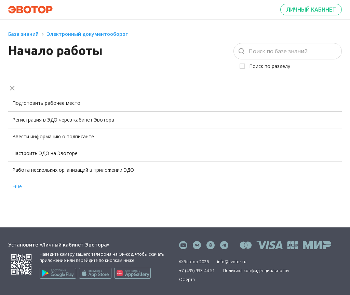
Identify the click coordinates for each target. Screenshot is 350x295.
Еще (17, 186)
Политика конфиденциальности (256, 270)
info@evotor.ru (231, 262)
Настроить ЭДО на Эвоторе (45, 153)
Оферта (187, 279)
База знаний (23, 34)
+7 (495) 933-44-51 (197, 270)
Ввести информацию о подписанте (53, 136)
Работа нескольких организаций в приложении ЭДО (73, 170)
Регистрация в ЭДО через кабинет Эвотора (63, 119)
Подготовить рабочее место (46, 103)
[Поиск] (287, 51)
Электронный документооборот (88, 34)
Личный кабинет (311, 9)
